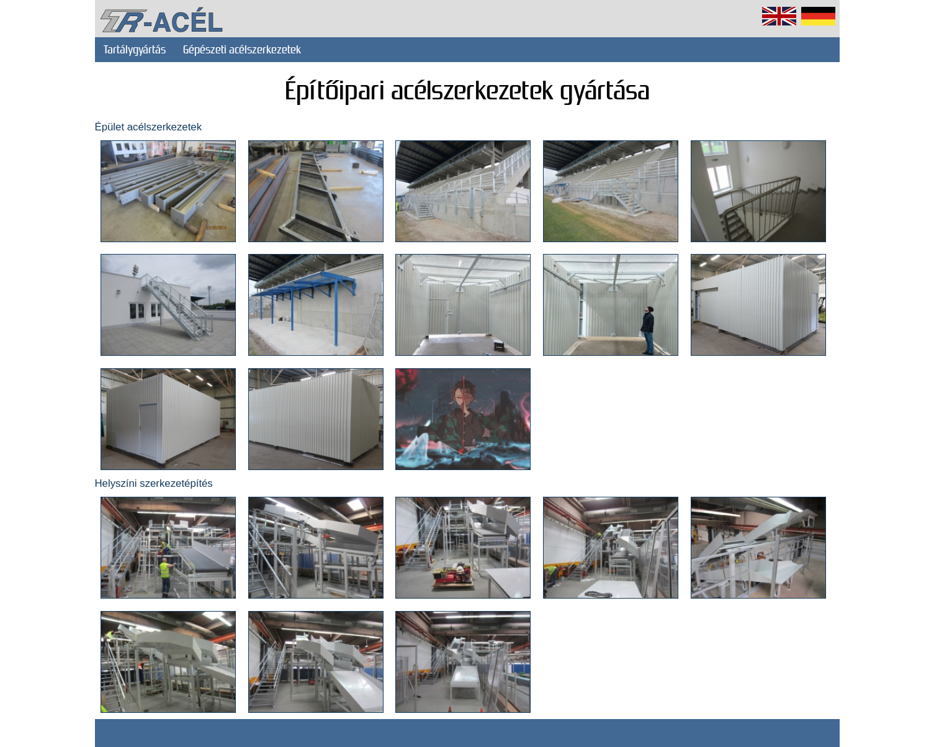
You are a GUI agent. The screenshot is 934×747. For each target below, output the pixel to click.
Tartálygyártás (135, 49)
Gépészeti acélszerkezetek (242, 49)
